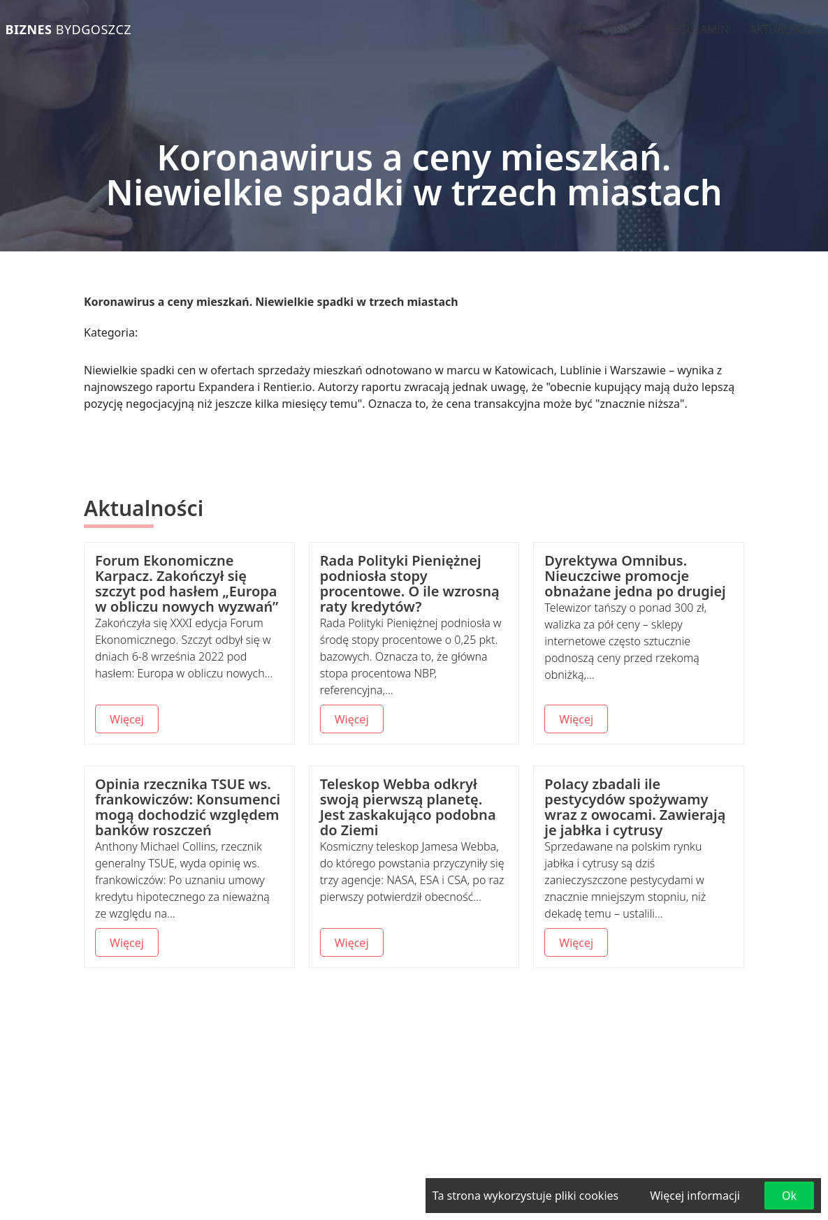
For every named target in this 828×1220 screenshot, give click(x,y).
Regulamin (697, 29)
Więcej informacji (695, 1195)
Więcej (127, 719)
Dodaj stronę (605, 29)
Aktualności (786, 29)
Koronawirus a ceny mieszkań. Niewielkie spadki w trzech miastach (271, 301)
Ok (789, 1195)
